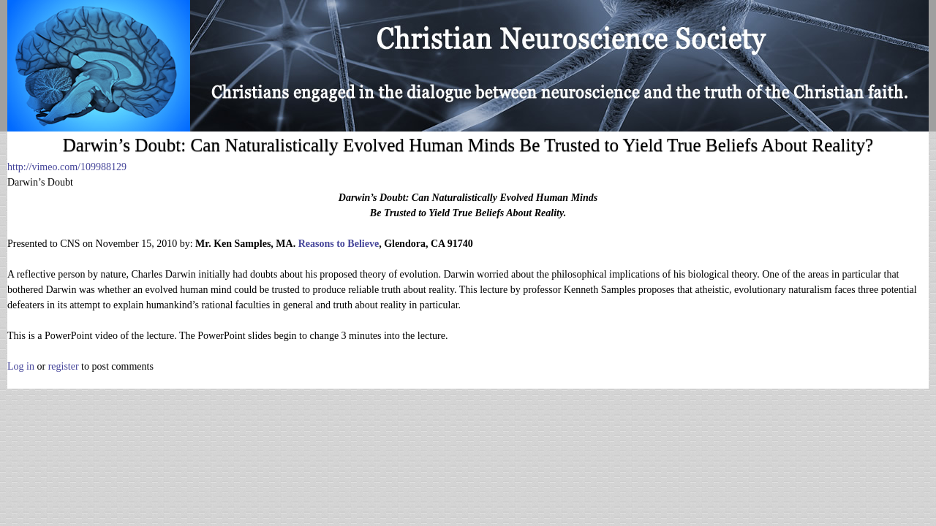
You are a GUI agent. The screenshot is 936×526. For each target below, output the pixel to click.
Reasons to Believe (338, 243)
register (63, 366)
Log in (20, 366)
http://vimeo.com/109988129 (67, 166)
